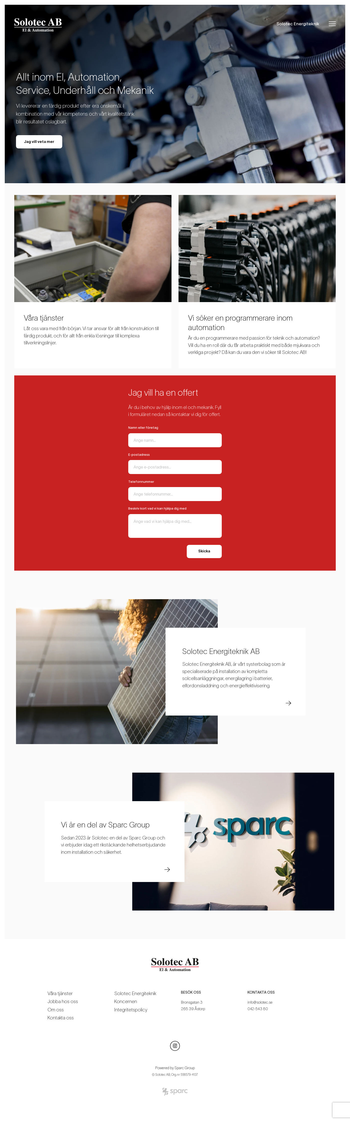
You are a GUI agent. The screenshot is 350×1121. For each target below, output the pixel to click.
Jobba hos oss (63, 1001)
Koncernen (125, 1001)
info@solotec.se (260, 1002)
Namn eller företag (143, 427)
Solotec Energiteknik (297, 23)
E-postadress (139, 455)
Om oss (56, 1009)
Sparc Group (184, 1068)
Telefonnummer (141, 482)
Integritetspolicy (130, 1009)
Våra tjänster (60, 993)
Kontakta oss (61, 1017)
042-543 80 (258, 1009)
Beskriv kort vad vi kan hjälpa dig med (157, 508)
